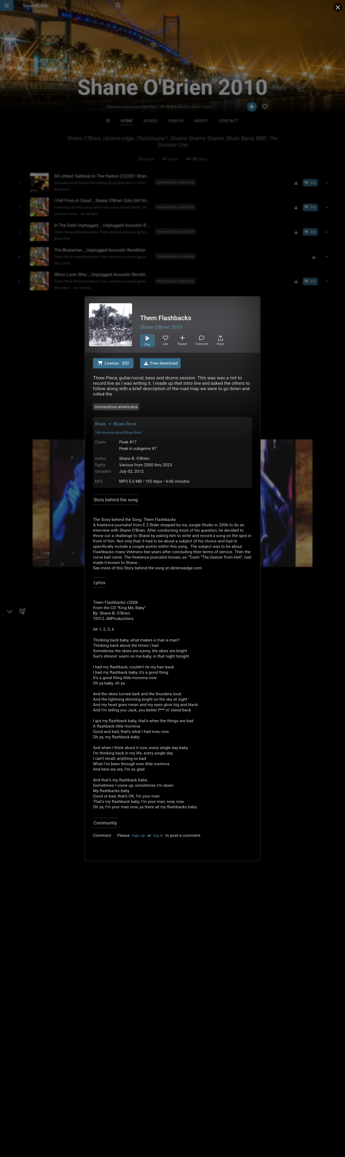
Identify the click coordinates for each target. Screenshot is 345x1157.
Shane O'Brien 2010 (161, 327)
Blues (100, 423)
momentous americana (116, 406)
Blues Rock (124, 423)
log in (158, 835)
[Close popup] (337, 7)
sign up (138, 835)
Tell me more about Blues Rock (118, 433)
